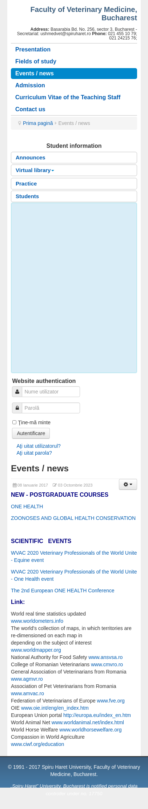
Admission (30, 85)
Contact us (30, 109)
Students (27, 196)
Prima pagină (38, 123)
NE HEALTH (29, 506)
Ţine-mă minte (34, 422)
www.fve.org (111, 701)
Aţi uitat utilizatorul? (38, 446)
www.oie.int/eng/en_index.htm (55, 708)
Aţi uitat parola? (34, 453)
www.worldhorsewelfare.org (90, 730)
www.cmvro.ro (107, 664)
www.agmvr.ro (27, 679)
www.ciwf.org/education (37, 744)
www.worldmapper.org (36, 650)
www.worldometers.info (37, 621)
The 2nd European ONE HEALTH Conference (63, 590)
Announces (30, 157)
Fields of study (35, 61)
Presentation (33, 49)
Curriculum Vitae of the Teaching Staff (67, 97)
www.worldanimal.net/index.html (88, 722)
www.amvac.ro (27, 693)
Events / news (34, 73)
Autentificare (31, 433)
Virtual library (35, 170)
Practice (26, 183)
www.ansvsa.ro (105, 657)
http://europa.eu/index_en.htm (97, 715)
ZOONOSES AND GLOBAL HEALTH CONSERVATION (73, 518)
